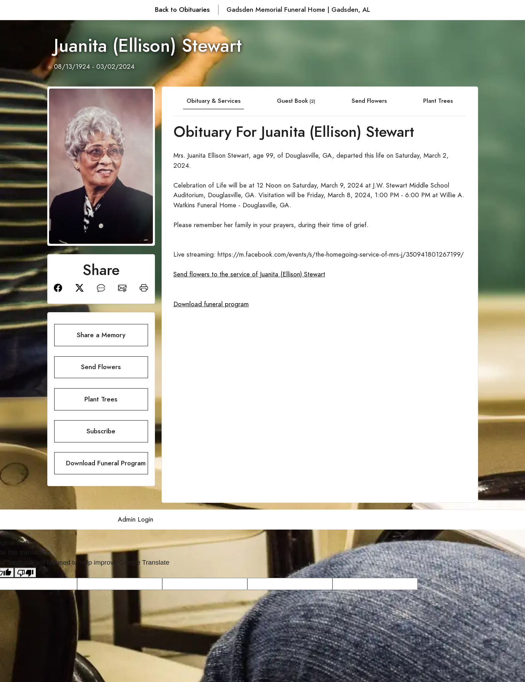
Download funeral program (211, 304)
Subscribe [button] (101, 431)
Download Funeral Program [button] (106, 463)
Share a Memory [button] (101, 335)
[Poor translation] (25, 572)
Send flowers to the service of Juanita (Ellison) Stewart (249, 274)
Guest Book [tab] (296, 101)
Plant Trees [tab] (438, 101)
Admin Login (135, 519)
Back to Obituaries (182, 9)
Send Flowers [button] (101, 367)
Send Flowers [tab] (369, 101)
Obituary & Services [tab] (213, 101)
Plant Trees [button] (100, 399)
